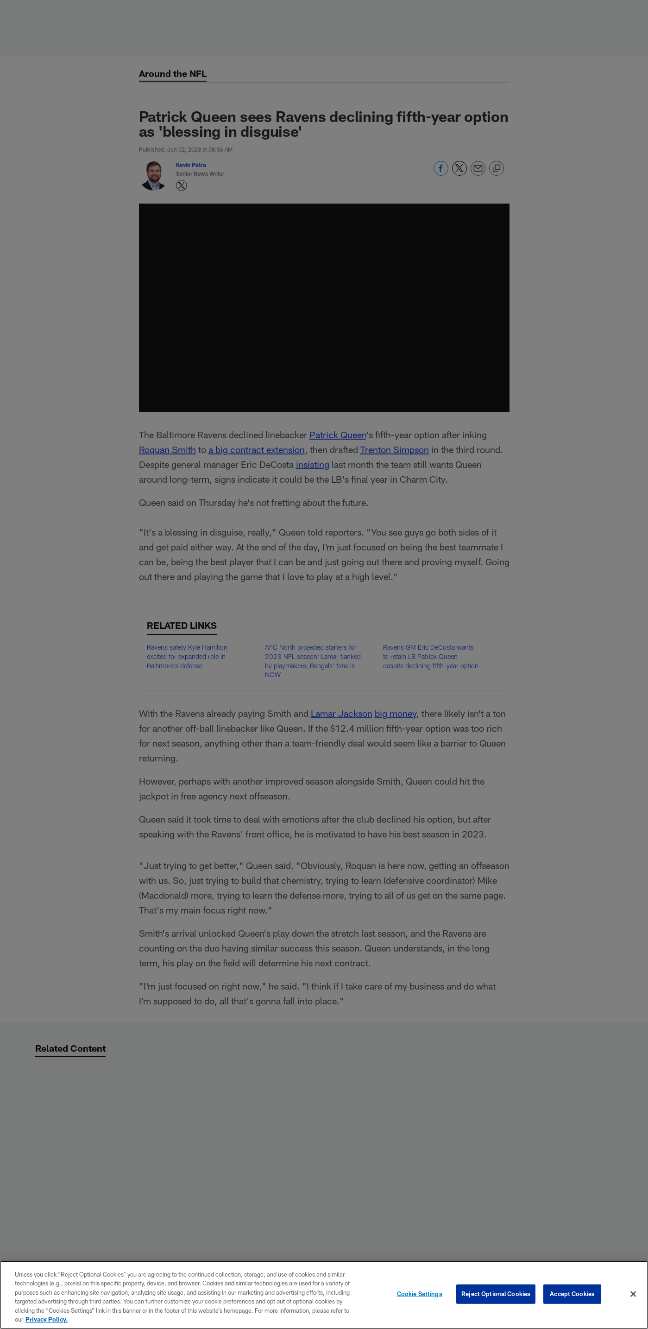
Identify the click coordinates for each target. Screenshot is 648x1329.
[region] (324, 1295)
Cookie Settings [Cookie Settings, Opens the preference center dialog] (419, 1293)
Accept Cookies (572, 1293)
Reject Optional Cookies (495, 1293)
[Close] (633, 1294)
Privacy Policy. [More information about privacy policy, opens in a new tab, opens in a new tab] (46, 1319)
